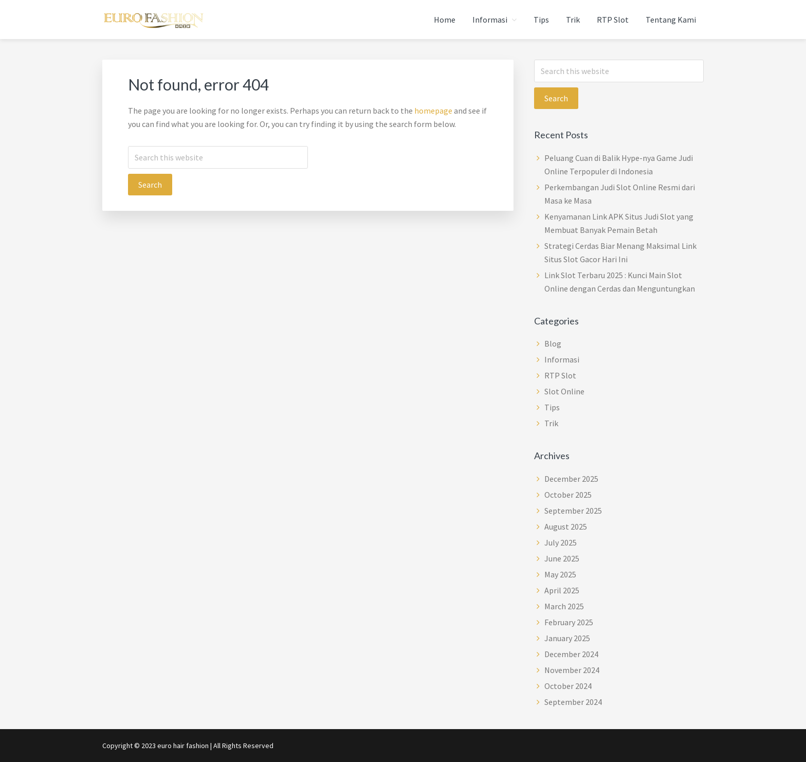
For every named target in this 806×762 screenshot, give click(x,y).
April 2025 (561, 590)
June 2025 (561, 558)
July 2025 (560, 542)
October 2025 (568, 494)
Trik (551, 423)
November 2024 (571, 670)
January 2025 (567, 638)
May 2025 (560, 574)
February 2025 (568, 622)
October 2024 (568, 686)
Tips (552, 407)
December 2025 (571, 479)
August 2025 (565, 526)
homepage (433, 110)
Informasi (561, 359)
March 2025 (564, 606)
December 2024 (571, 654)
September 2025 (573, 510)
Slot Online (564, 391)
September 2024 (573, 702)
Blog (552, 343)
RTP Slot (560, 375)
